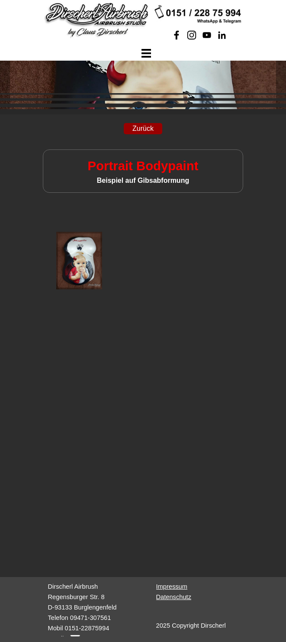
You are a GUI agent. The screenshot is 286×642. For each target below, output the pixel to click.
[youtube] (206, 35)
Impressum (171, 586)
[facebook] (176, 35)
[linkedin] (221, 35)
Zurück (143, 128)
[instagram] (191, 35)
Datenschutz (173, 596)
